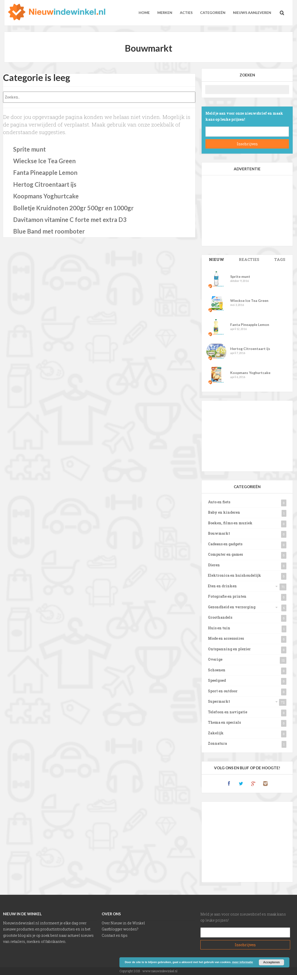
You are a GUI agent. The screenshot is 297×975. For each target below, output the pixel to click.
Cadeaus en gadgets (225, 544)
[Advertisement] (247, 210)
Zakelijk (216, 733)
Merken (164, 12)
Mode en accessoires (226, 638)
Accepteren (271, 962)
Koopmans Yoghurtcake (46, 196)
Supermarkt (219, 701)
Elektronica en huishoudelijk (234, 575)
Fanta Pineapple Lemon (45, 172)
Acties (186, 12)
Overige (215, 659)
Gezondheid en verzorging (232, 607)
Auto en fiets (219, 502)
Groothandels (220, 617)
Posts (216, 259)
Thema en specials (224, 722)
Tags (280, 259)
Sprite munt (29, 149)
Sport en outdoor (223, 691)
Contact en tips (115, 935)
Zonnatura (217, 743)
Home (144, 12)
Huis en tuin (219, 628)
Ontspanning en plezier (229, 649)
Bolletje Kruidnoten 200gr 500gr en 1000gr (73, 208)
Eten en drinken (222, 586)
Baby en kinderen (224, 512)
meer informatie (242, 962)
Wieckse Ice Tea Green (44, 160)
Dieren (214, 565)
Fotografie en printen (227, 596)
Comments (249, 259)
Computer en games (225, 554)
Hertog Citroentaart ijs (44, 184)
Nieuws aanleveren (252, 12)
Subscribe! (247, 144)
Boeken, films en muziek (230, 523)
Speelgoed (217, 680)
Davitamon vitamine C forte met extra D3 (69, 219)
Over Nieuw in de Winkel (123, 923)
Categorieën (212, 12)
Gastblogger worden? (120, 929)
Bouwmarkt (219, 533)
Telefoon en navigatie (227, 712)
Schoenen (216, 670)
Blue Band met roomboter (49, 231)
